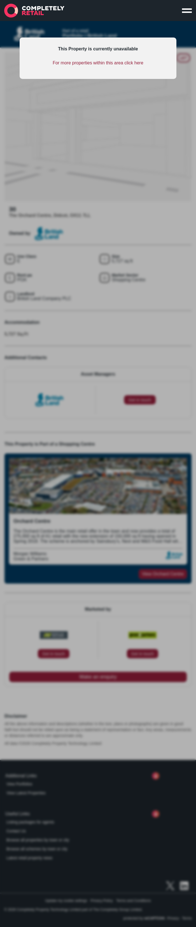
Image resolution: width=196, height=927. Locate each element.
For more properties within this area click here (98, 62)
